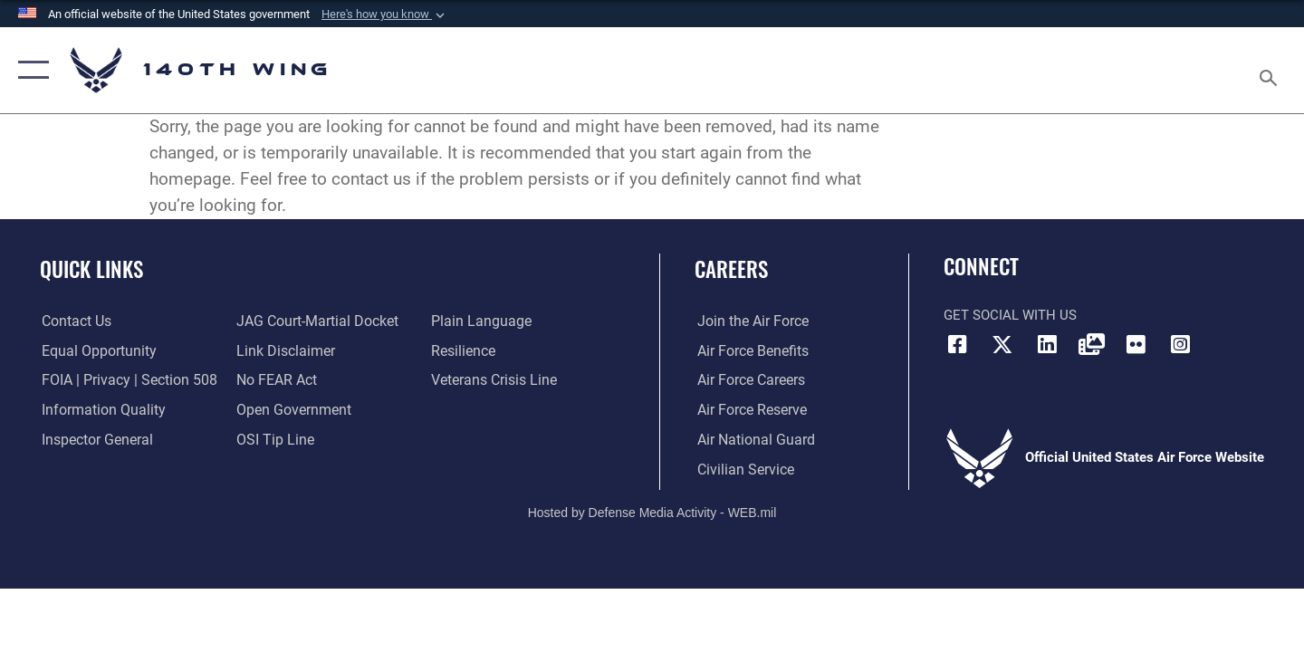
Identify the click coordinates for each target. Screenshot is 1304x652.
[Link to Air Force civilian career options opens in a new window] (741, 469)
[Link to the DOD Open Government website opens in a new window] (290, 410)
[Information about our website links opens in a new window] (283, 350)
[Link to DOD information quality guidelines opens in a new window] (98, 410)
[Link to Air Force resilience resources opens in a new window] (463, 350)
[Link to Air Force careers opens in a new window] (748, 380)
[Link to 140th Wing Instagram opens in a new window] (1180, 344)
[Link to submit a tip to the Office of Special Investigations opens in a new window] (272, 440)
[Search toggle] (1271, 70)
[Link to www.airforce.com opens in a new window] (748, 321)
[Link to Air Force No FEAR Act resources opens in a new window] (275, 380)
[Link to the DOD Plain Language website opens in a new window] (477, 321)
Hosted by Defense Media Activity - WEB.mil (652, 511)
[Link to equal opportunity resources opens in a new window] (94, 350)
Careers (731, 269)
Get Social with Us (1010, 315)
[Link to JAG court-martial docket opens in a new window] (314, 321)
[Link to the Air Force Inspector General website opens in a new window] (93, 440)
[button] (384, 14)
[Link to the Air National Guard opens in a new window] (750, 440)
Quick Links (91, 269)
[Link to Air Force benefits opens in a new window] (748, 350)
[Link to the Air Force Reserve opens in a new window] (748, 410)
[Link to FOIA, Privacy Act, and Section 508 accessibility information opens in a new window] (123, 380)
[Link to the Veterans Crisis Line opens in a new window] (493, 380)
